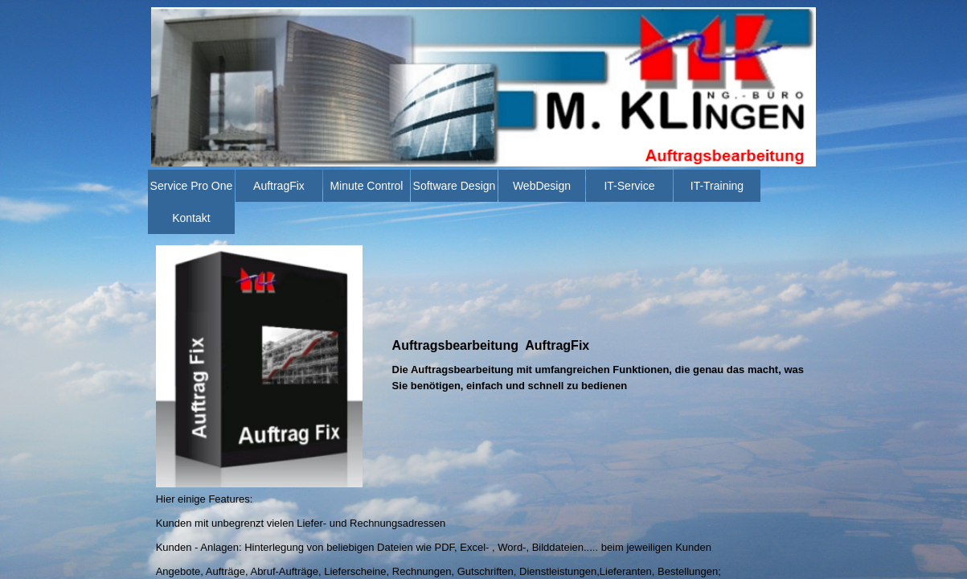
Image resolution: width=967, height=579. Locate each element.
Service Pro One (191, 185)
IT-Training (717, 185)
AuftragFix (279, 185)
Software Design (454, 185)
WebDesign (542, 185)
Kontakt (191, 217)
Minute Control (366, 185)
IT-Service (629, 185)
